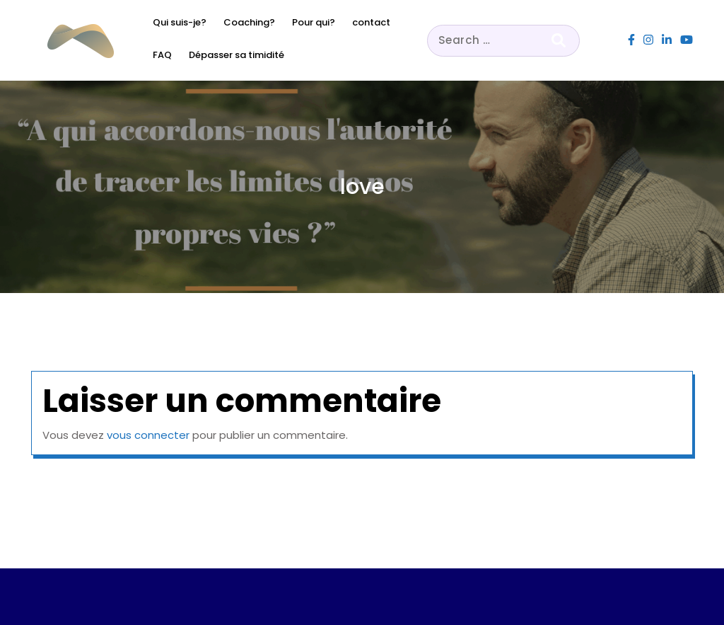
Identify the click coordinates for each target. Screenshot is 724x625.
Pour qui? (313, 22)
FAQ (162, 55)
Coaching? (249, 22)
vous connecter (148, 435)
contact (371, 22)
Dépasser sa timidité (236, 55)
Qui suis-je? (179, 22)
